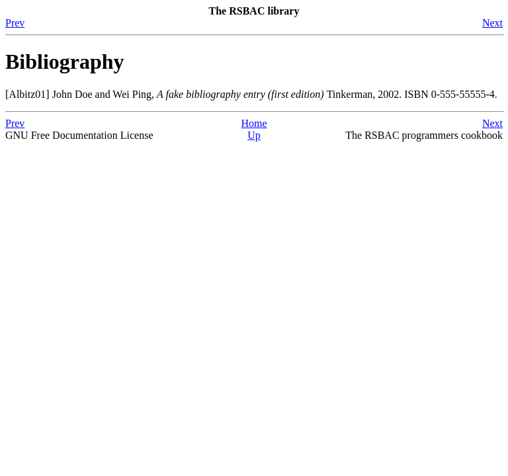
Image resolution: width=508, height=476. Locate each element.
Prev (14, 22)
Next (492, 22)
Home (254, 123)
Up (254, 135)
